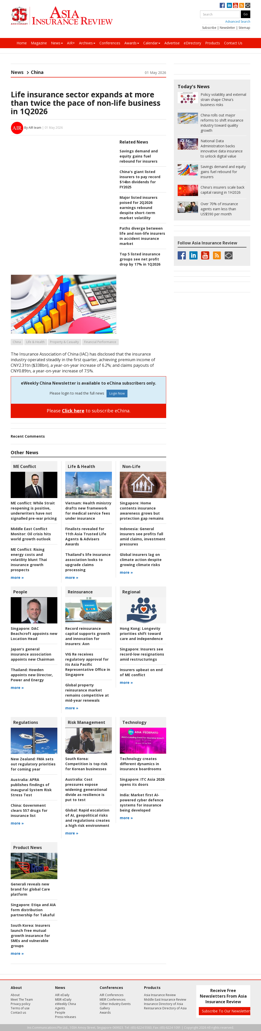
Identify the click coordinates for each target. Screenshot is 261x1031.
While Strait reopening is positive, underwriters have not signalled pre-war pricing (34, 511)
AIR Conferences (111, 995)
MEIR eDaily (63, 999)
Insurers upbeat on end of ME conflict (141, 672)
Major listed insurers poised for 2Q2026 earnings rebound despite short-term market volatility (139, 207)
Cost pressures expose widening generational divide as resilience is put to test (86, 789)
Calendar (151, 43)
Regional (131, 592)
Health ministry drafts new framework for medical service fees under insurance (88, 511)
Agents (60, 1008)
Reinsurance (80, 592)
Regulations (25, 722)
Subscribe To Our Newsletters (226, 1011)
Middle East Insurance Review (165, 999)
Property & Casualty (64, 342)
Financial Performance (100, 342)
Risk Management (86, 722)
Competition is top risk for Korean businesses (86, 763)
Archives (87, 43)
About (15, 995)
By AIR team (32, 127)
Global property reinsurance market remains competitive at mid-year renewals (87, 693)
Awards (131, 43)
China (17, 342)
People (20, 592)
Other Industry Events (115, 1004)
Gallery (105, 1008)
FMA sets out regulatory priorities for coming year (33, 764)
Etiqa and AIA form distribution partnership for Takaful (33, 909)
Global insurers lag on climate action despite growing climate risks (141, 559)
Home (22, 43)
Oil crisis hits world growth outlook (31, 533)
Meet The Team (22, 999)
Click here (73, 411)
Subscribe (209, 27)
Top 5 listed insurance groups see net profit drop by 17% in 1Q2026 (140, 259)
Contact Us (233, 43)
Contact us (18, 1012)
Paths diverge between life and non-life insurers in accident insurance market (142, 236)
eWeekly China (65, 1004)
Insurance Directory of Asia (163, 1004)
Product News (27, 847)
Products (212, 43)
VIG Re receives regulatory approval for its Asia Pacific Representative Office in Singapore (87, 664)
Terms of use (20, 1008)
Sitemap (244, 27)
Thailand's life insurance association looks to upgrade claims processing (88, 562)
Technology (134, 722)
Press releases (65, 1017)
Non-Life (131, 466)
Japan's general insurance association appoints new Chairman (32, 654)
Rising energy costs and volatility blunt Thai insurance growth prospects (29, 559)
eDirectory (192, 43)
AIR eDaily (62, 995)
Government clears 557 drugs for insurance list (29, 810)
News (57, 43)
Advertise (172, 43)
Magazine (39, 43)
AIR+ (71, 43)
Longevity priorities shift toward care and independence (141, 633)
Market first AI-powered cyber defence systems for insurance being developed (141, 802)
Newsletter (227, 27)
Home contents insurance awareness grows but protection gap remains (142, 511)
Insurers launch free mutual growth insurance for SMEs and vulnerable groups (30, 935)
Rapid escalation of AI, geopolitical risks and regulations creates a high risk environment (87, 818)
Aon (87, 636)
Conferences (109, 43)
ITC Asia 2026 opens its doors (142, 782)
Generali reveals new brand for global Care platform (30, 889)
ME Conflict (24, 466)
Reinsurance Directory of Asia (165, 1008)
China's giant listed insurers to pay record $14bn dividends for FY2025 (140, 179)
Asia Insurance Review (160, 995)
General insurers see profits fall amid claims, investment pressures (142, 536)
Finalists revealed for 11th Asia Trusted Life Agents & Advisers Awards (85, 536)
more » (17, 577)
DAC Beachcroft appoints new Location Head (34, 633)
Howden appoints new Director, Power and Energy (32, 674)
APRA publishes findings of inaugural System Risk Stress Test (31, 787)
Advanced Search (237, 21)
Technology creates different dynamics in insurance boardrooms (140, 763)
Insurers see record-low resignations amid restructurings (142, 654)
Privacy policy (20, 1004)
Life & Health (35, 342)
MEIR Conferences (112, 999)
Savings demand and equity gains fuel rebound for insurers (139, 156)
